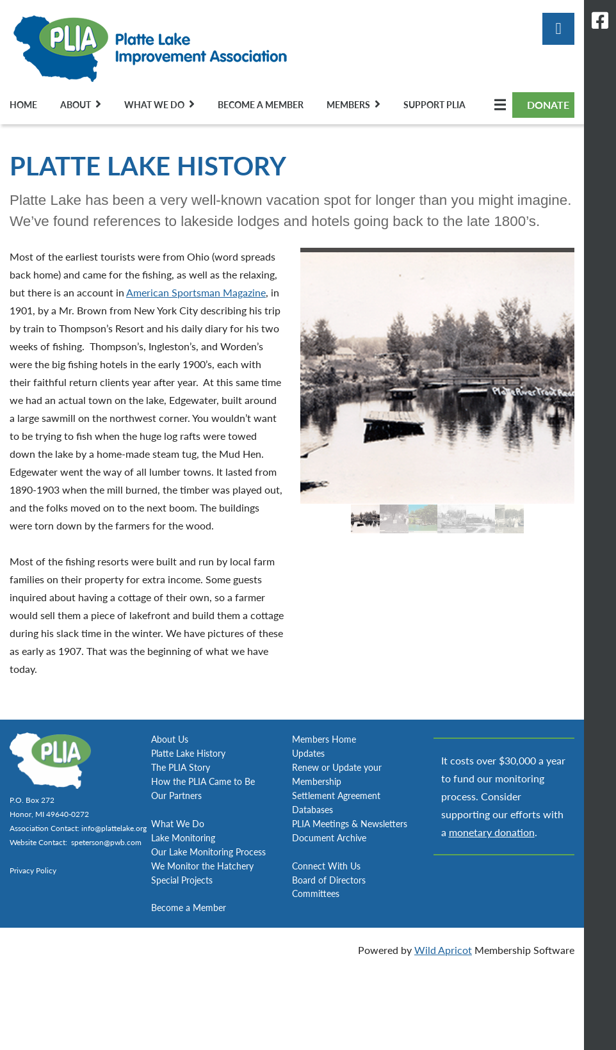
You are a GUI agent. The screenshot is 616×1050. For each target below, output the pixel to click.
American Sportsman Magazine (196, 292)
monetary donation (492, 832)
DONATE (548, 105)
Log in (558, 29)
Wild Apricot (443, 950)
